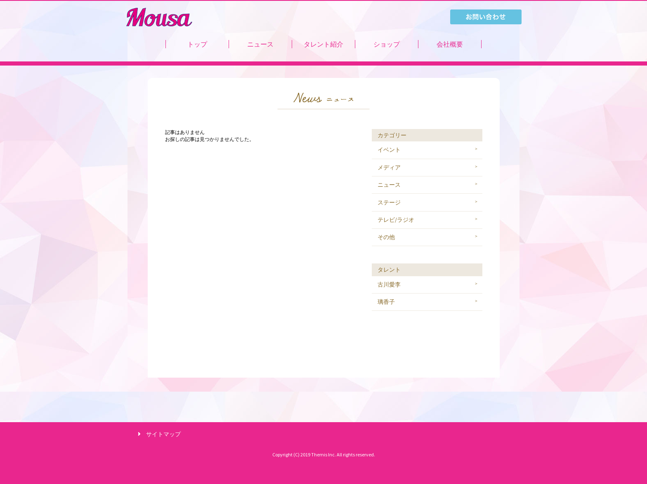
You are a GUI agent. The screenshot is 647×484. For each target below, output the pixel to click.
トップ (197, 44)
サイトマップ (163, 434)
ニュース (260, 44)
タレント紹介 (323, 44)
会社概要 (450, 44)
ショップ (386, 44)
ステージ (389, 202)
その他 (386, 237)
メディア (389, 167)
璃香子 (386, 301)
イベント (389, 149)
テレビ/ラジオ (396, 219)
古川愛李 (389, 284)
